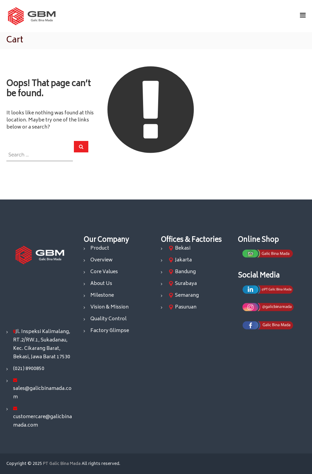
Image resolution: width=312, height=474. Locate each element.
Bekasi (182, 248)
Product (99, 248)
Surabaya (186, 284)
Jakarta (183, 260)
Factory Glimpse (109, 331)
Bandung (185, 272)
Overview (101, 260)
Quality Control (108, 319)
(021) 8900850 (28, 369)
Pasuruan (185, 307)
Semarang (187, 295)
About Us (101, 284)
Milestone (102, 295)
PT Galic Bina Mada (62, 464)
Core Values (104, 272)
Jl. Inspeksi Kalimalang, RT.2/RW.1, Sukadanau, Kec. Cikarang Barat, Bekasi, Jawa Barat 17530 (41, 344)
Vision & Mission (109, 307)
